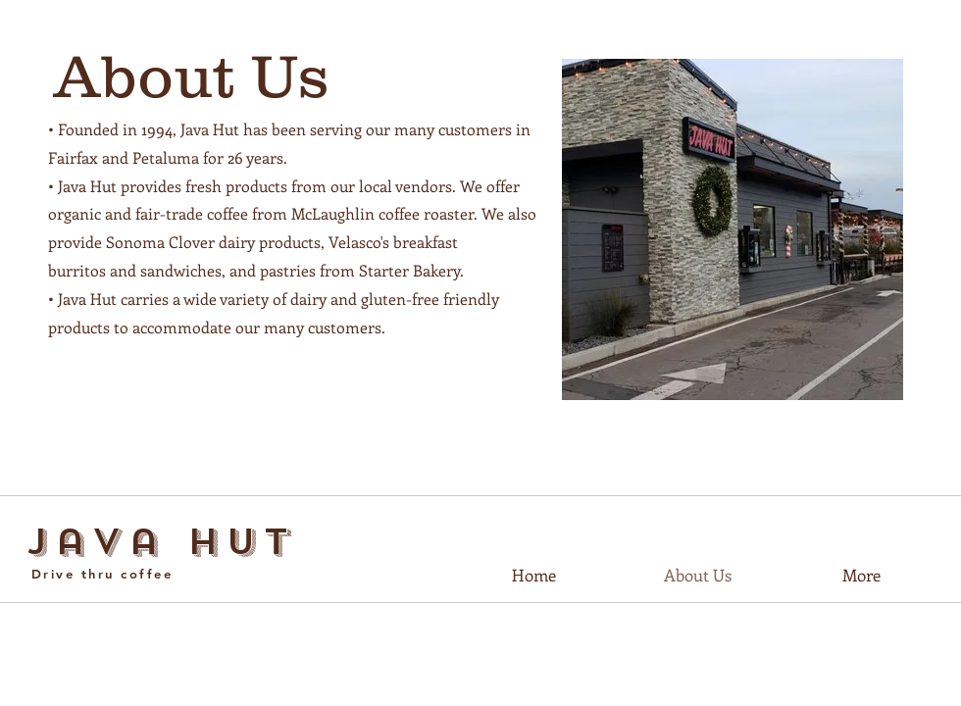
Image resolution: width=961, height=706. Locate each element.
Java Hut (161, 542)
